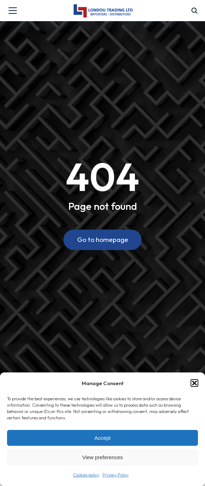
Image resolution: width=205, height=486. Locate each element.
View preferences (102, 457)
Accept (102, 438)
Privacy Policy (116, 475)
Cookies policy (86, 475)
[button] (194, 383)
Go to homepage (102, 239)
